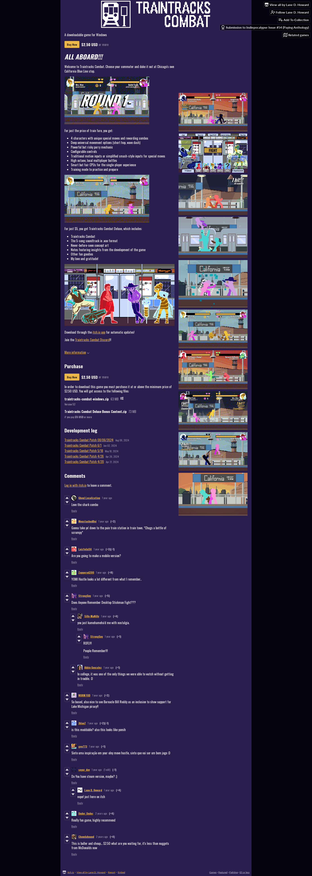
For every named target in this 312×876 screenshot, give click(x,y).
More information (76, 352)
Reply (74, 511)
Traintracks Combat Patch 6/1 (82, 445)
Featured (222, 872)
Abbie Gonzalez (93, 667)
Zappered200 (86, 572)
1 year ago (107, 498)
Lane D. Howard (93, 790)
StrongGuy (84, 596)
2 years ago (101, 813)
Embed (121, 872)
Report (111, 872)
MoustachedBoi (87, 521)
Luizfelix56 (85, 549)
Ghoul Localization (89, 498)
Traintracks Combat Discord (92, 339)
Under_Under (85, 813)
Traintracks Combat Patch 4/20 (84, 461)
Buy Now (72, 44)
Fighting (233, 872)
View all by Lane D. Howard (91, 872)
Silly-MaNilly (91, 616)
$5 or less (245, 872)
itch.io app (99, 332)
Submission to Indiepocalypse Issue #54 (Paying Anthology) (265, 27)
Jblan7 (82, 723)
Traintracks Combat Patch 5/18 (83, 451)
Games (212, 872)
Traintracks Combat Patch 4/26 (84, 456)
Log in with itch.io (75, 485)
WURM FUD (84, 695)
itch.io (70, 872)
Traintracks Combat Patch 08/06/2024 (88, 440)
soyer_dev (84, 770)
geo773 (82, 746)
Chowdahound (86, 837)
